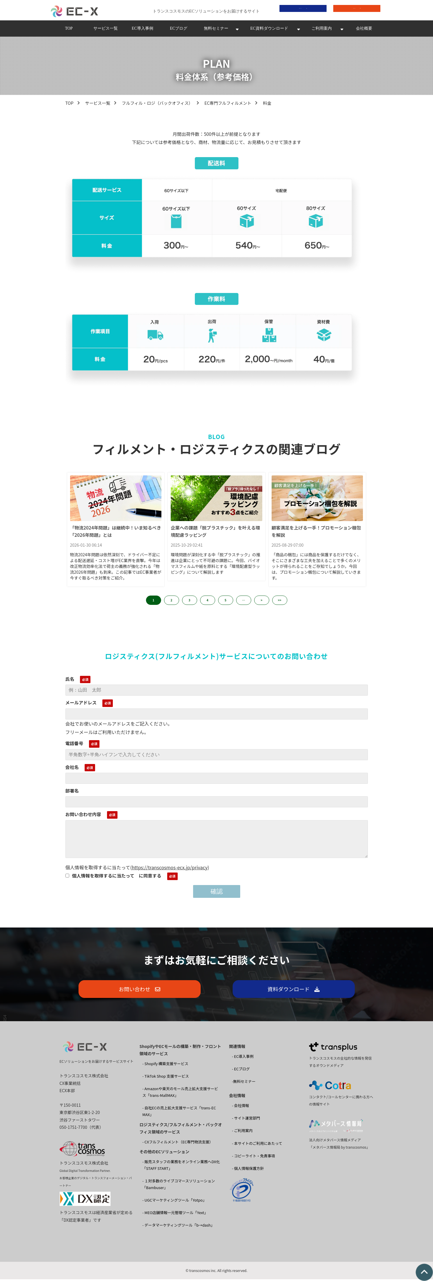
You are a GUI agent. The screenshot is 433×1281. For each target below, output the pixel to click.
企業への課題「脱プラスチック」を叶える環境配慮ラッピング (215, 533)
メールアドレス (81, 704)
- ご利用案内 (242, 1132)
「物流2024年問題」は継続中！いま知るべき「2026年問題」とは (115, 533)
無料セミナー (216, 30)
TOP (68, 30)
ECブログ (178, 30)
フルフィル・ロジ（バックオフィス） (157, 105)
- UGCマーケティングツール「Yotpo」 (174, 1201)
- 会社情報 (240, 1107)
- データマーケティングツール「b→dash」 (178, 1227)
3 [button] (189, 602)
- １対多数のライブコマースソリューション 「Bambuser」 (178, 1186)
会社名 (72, 768)
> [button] (262, 602)
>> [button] (279, 602)
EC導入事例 (142, 30)
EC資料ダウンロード (269, 30)
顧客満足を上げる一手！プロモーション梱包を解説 (316, 533)
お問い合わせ (352, 10)
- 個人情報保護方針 (248, 1169)
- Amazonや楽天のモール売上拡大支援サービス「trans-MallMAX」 (180, 1094)
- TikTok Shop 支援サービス (165, 1078)
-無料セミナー (244, 1083)
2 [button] (171, 602)
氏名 (69, 680)
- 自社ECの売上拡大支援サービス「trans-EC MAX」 (179, 1113)
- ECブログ (241, 1070)
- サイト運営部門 (246, 1119)
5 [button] (226, 602)
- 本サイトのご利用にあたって (257, 1144)
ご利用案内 (321, 30)
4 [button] (208, 602)
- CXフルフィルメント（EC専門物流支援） (177, 1143)
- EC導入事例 (243, 1058)
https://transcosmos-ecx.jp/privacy (170, 868)
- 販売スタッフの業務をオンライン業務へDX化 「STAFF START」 (181, 1167)
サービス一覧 (105, 30)
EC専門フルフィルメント (227, 105)
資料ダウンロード (298, 10)
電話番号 (74, 745)
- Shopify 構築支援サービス (165, 1065)
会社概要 (364, 30)
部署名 (72, 792)
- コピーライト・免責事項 (253, 1157)
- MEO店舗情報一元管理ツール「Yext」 (175, 1214)
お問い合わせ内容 (83, 816)
